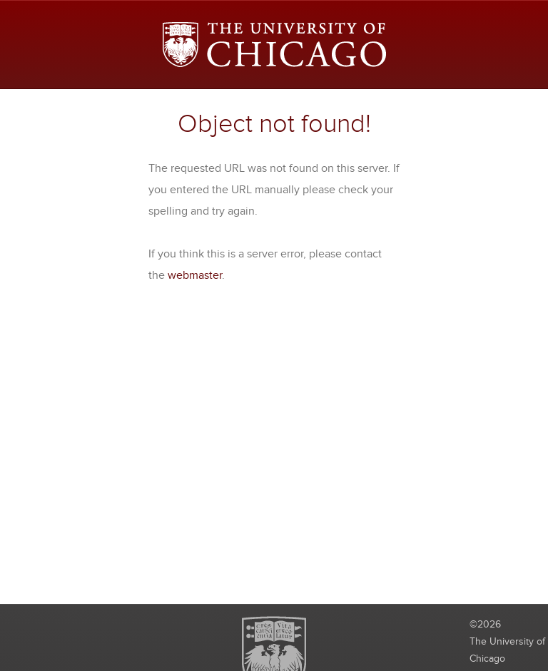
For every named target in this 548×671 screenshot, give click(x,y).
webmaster (195, 275)
